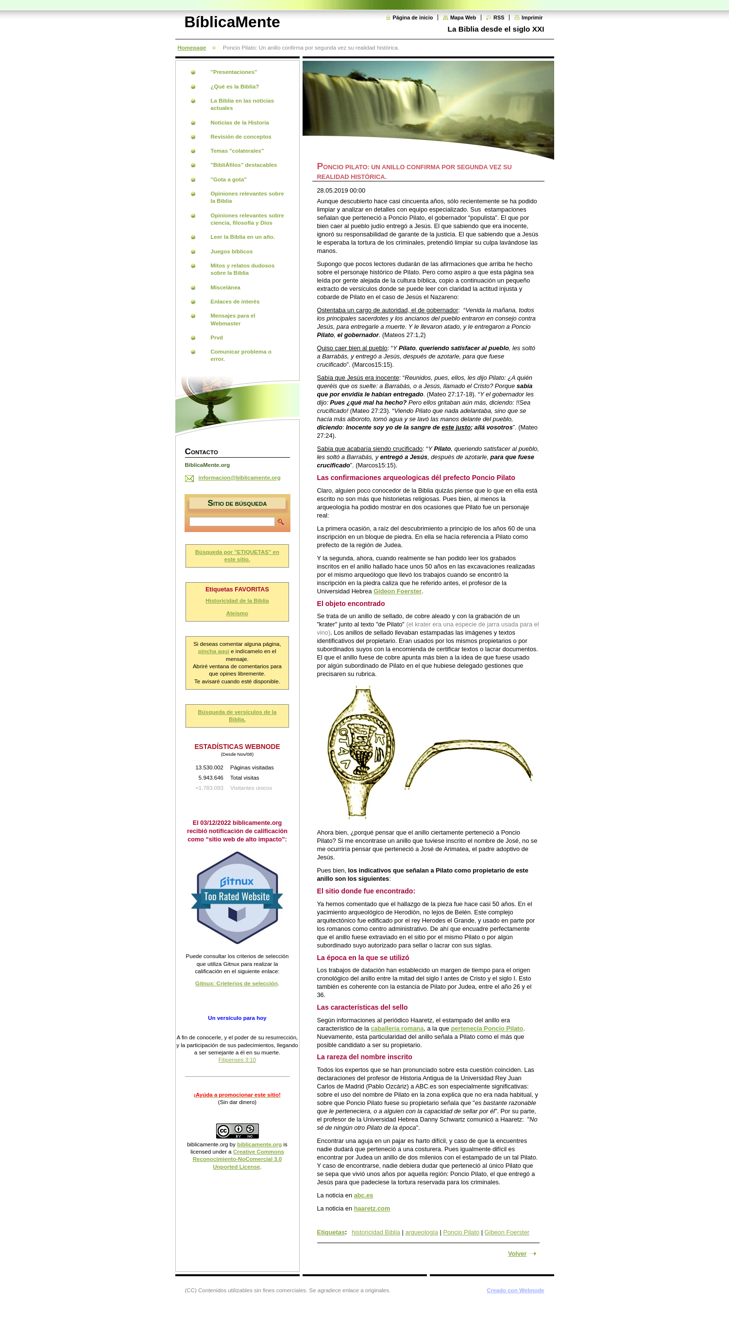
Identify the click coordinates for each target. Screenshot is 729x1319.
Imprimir (532, 17)
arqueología (421, 1232)
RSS (498, 17)
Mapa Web (463, 17)
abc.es (363, 1195)
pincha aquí (213, 651)
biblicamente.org (207, 1144)
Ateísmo (237, 613)
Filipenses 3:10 (237, 1060)
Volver (517, 1253)
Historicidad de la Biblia (237, 601)
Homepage (192, 48)
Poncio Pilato (461, 1232)
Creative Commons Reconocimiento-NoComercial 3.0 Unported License (238, 1159)
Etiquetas (331, 1232)
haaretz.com (372, 1208)
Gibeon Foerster (507, 1232)
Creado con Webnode (515, 1290)
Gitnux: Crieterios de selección (236, 983)
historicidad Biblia (376, 1232)
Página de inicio (413, 17)
